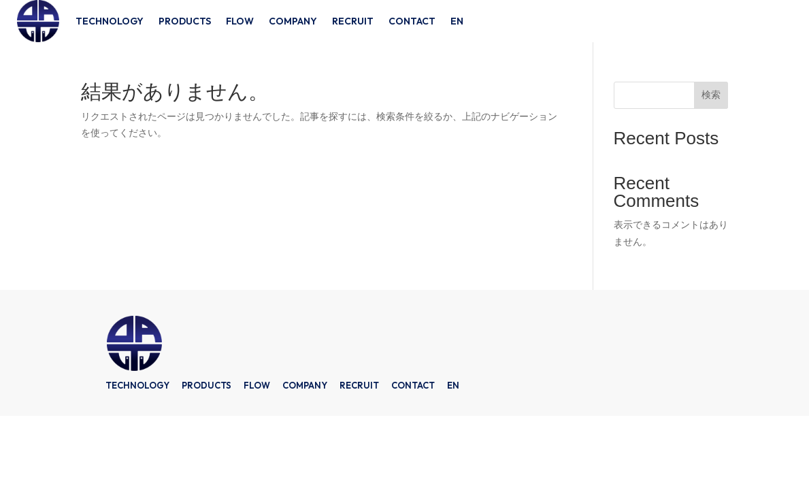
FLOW (240, 21)
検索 (711, 94)
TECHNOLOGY (110, 21)
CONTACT (412, 21)
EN (456, 21)
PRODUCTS (185, 21)
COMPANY (293, 21)
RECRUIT (353, 21)
